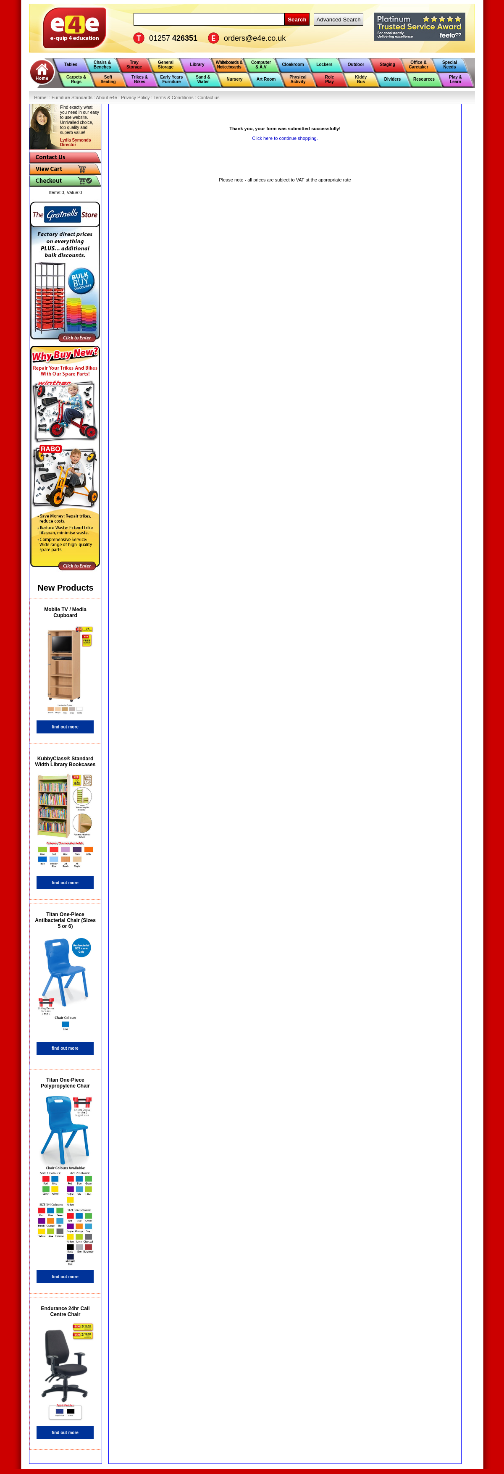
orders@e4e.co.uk (255, 38)
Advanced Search (338, 19)
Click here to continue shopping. (285, 138)
